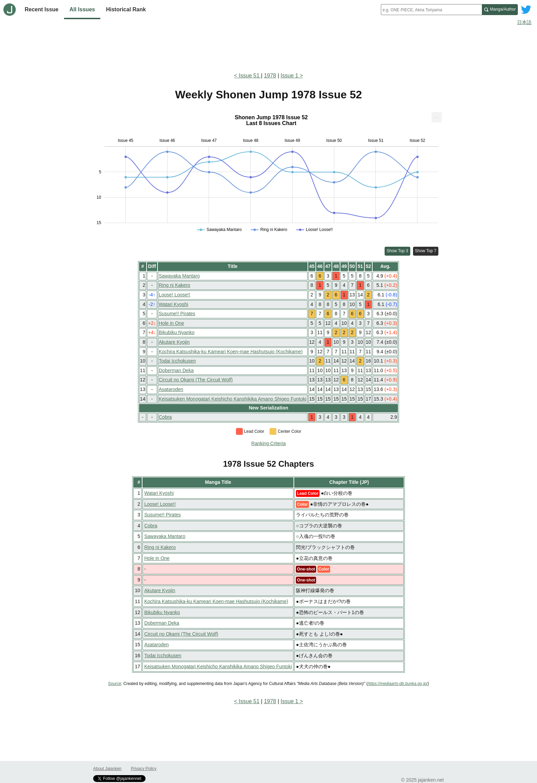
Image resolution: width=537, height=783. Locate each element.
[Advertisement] (268, 47)
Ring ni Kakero (174, 285)
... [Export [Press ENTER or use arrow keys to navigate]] (436, 116)
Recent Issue (42, 9)
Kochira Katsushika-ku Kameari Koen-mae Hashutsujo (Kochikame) (231, 351)
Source (114, 683)
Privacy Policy (144, 768)
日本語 (524, 22)
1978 (270, 75)
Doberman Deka (176, 370)
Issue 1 (289, 75)
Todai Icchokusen (177, 361)
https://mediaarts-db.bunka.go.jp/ (398, 683)
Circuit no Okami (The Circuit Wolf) (196, 379)
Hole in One (171, 323)
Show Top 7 (426, 250)
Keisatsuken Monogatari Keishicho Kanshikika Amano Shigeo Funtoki (233, 399)
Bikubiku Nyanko (177, 332)
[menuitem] (437, 117)
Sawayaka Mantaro (179, 276)
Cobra (165, 417)
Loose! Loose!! (174, 294)
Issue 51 (250, 75)
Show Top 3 (397, 250)
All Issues (82, 9)
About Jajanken (107, 768)
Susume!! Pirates (177, 313)
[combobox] (431, 9)
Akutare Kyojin (174, 342)
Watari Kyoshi (173, 304)
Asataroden (171, 389)
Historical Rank (126, 9)
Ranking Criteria (268, 443)
